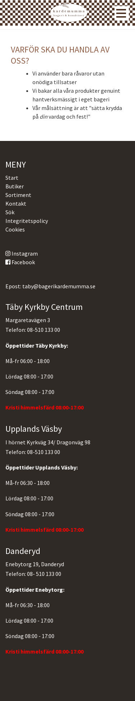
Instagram (21, 253)
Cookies (15, 229)
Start (11, 177)
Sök (9, 212)
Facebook (20, 262)
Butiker (14, 186)
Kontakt (15, 203)
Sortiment (18, 194)
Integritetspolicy (26, 220)
